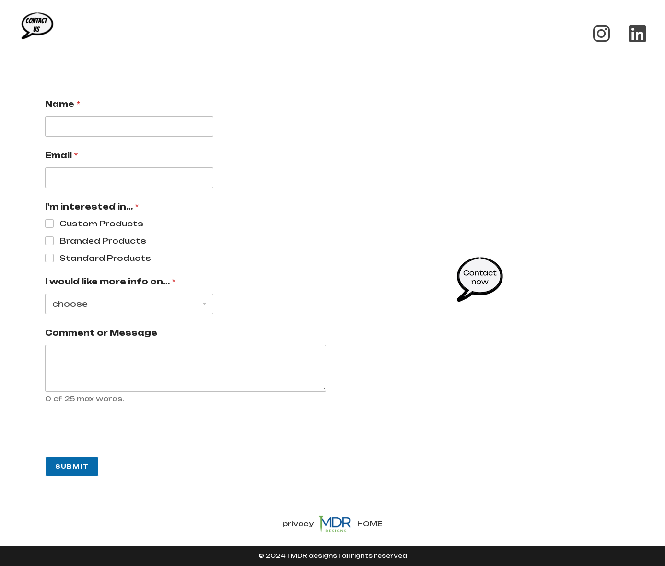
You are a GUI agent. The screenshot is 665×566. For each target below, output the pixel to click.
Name (62, 104)
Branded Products (102, 241)
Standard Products (105, 258)
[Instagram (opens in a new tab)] (601, 33)
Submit (72, 466)
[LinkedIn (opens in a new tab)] (632, 33)
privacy (298, 523)
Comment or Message (101, 333)
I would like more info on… (110, 281)
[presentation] (118, 450)
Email (61, 155)
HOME (370, 523)
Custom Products (101, 223)
